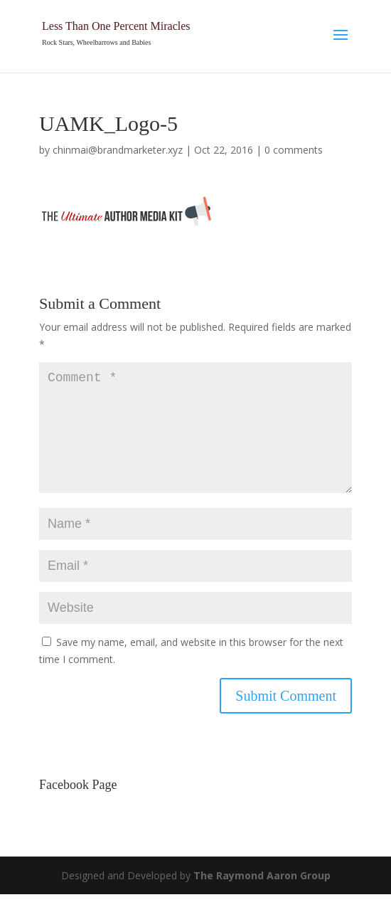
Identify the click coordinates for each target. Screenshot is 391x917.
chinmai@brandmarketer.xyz (118, 150)
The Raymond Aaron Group (262, 898)
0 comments (293, 150)
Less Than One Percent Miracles (116, 26)
